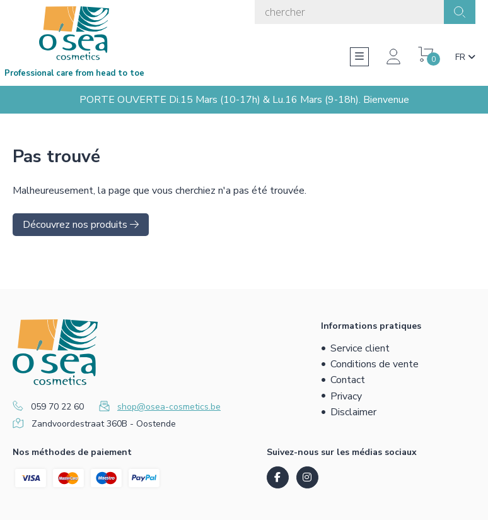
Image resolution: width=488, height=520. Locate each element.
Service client (360, 348)
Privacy (346, 396)
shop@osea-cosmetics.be (169, 407)
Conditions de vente (374, 364)
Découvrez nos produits (81, 225)
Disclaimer (353, 412)
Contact (347, 380)
